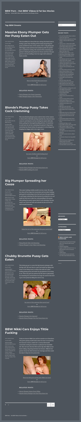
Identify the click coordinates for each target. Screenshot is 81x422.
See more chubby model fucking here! (37, 154)
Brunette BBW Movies (10, 50)
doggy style (7, 132)
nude (6, 135)
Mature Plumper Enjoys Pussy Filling (29, 391)
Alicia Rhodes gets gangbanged (66, 74)
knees (6, 352)
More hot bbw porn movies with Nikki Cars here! (37, 377)
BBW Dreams (8, 52)
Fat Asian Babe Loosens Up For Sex (67, 144)
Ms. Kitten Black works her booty (67, 69)
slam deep (10, 356)
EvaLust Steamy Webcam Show (66, 98)
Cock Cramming (11, 129)
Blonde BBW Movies (10, 47)
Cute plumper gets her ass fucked (67, 59)
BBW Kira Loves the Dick (65, 106)
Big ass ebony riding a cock (65, 71)
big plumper (8, 199)
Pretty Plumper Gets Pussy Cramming (30, 94)
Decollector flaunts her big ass (66, 72)
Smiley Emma (62, 252)
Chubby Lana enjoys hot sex (65, 75)
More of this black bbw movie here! (37, 80)
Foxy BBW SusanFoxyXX (65, 89)
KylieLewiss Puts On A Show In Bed (67, 112)
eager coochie (11, 58)
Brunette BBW (8, 48)
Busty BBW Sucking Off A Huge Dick (67, 124)
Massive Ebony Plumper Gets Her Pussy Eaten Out (27, 34)
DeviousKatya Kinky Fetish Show (66, 118)
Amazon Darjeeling (63, 246)
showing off (7, 66)
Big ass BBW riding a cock (65, 65)
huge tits (7, 279)
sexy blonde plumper (10, 136)
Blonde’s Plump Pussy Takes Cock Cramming (26, 109)
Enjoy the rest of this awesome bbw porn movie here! (37, 229)
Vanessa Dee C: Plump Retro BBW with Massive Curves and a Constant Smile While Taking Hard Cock (67, 45)
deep (6, 58)
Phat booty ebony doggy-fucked (66, 54)
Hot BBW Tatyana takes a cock (66, 52)
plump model (8, 355)
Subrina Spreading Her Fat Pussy (66, 114)
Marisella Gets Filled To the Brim (66, 101)
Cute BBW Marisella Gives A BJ (66, 108)
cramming (7, 56)
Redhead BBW (8, 194)
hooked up (7, 59)
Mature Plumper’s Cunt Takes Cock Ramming (32, 245)
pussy (6, 64)
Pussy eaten (11, 64)
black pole (10, 55)
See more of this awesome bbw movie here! (37, 302)
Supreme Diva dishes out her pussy (67, 63)
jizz (11, 203)
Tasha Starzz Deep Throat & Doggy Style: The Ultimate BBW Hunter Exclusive (67, 243)
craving (12, 56)
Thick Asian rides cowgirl (65, 60)
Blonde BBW (8, 120)
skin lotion (11, 138)
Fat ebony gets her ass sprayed (66, 82)
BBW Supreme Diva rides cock (66, 83)
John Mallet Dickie (9, 41)
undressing (7, 208)
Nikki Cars (12, 353)
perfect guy (12, 62)
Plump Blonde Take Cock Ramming (29, 243)
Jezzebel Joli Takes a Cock (65, 123)
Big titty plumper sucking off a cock (67, 88)
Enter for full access (36, 84)
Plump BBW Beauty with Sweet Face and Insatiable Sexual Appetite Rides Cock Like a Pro (67, 50)
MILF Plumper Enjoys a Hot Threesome (30, 96)
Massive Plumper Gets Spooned (28, 316)
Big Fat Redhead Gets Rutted (65, 143)
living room (12, 279)
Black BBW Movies (9, 45)
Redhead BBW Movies (10, 195)
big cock (7, 276)
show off (7, 138)
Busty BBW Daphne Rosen (65, 91)
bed (13, 197)
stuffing (13, 66)
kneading (10, 133)
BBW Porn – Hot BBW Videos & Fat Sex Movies (29, 11)
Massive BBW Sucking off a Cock (28, 169)
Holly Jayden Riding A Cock (65, 100)
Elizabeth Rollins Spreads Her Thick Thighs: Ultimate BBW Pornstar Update (67, 40)
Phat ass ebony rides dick (65, 80)
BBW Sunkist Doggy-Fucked (66, 126)
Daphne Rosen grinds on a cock (66, 62)
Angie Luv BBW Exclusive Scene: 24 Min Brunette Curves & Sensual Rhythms (67, 249)
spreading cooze (9, 205)
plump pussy (11, 135)
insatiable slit (12, 350)
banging (7, 124)
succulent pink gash (10, 206)
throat (6, 67)
